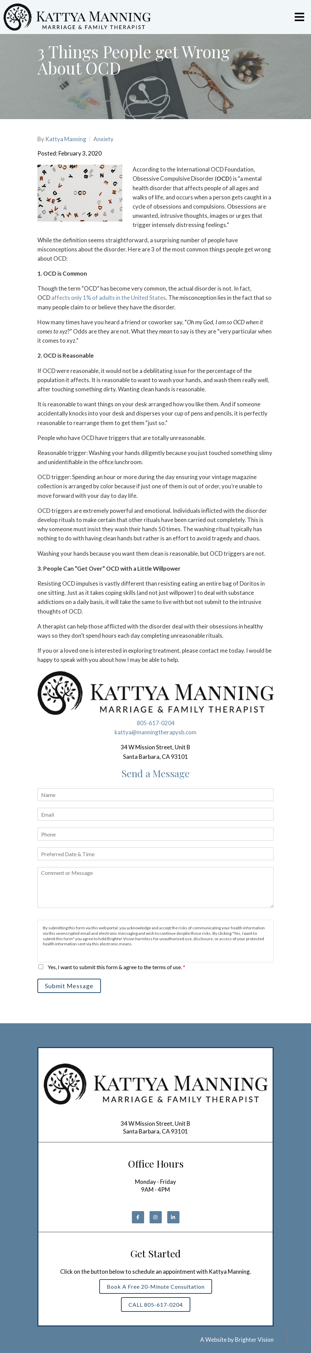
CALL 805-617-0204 (155, 1304)
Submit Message (69, 986)
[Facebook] (138, 1217)
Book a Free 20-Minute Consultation (156, 1286)
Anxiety (103, 139)
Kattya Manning (65, 139)
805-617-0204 (156, 723)
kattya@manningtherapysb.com (155, 732)
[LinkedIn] (173, 1217)
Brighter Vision (254, 1339)
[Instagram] (156, 1217)
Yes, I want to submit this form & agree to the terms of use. (116, 967)
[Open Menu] (299, 17)
